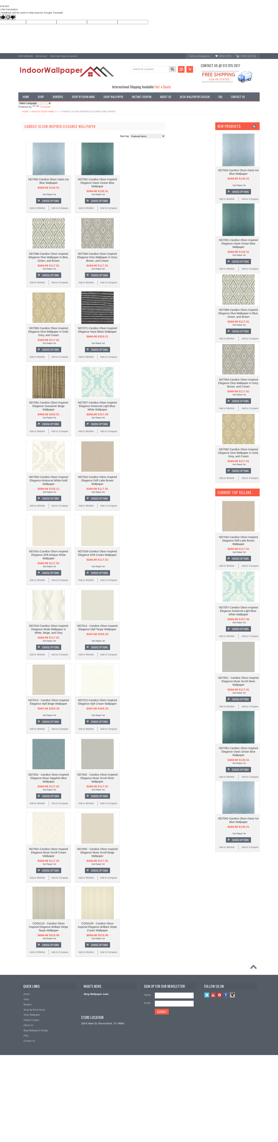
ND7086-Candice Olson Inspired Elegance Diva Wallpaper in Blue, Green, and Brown (95, 257)
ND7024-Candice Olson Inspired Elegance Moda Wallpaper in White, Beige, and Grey (94, 629)
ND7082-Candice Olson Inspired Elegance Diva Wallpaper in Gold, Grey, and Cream (95, 332)
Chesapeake (25, 182)
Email (147, 1002)
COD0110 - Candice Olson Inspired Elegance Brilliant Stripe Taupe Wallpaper (94, 927)
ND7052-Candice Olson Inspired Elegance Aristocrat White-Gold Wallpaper (94, 480)
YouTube (213, 995)
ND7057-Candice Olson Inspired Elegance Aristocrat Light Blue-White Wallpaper (143, 406)
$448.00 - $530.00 (29, 254)
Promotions (24, 141)
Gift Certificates (25, 56)
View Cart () (248, 56)
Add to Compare (106, 208)
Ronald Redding (27, 177)
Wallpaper (24, 135)
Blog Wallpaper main (96, 994)
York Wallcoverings (29, 156)
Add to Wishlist (83, 208)
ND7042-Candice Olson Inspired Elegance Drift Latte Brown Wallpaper (143, 480)
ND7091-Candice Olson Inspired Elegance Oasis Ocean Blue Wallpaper (143, 183)
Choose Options (96, 201)
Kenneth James (27, 198)
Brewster (23, 167)
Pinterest (219, 995)
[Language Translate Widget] (34, 103)
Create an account (68, 56)
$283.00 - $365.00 (29, 241)
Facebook (226, 995)
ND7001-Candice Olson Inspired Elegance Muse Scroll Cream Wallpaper (94, 852)
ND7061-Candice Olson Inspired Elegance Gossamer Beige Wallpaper (94, 406)
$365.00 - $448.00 (29, 247)
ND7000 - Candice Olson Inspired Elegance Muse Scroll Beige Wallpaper (144, 852)
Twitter (206, 995)
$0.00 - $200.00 (28, 228)
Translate (41, 106)
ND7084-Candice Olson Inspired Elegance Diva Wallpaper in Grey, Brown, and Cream (144, 257)
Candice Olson (26, 172)
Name (147, 994)
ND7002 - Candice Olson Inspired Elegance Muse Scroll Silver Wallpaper (144, 778)
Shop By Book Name (42, 111)
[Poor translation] (11, 17)
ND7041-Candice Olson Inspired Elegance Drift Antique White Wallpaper (94, 555)
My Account (41, 56)
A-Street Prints (26, 162)
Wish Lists (225, 56)
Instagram (232, 995)
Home (25, 111)
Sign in (53, 56)
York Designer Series (30, 138)
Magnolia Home (27, 193)
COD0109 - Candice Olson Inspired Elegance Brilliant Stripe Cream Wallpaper (143, 927)
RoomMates (25, 188)
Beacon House (26, 203)
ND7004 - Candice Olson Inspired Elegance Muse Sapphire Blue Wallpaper (95, 778)
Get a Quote (163, 86)
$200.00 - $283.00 (29, 234)
